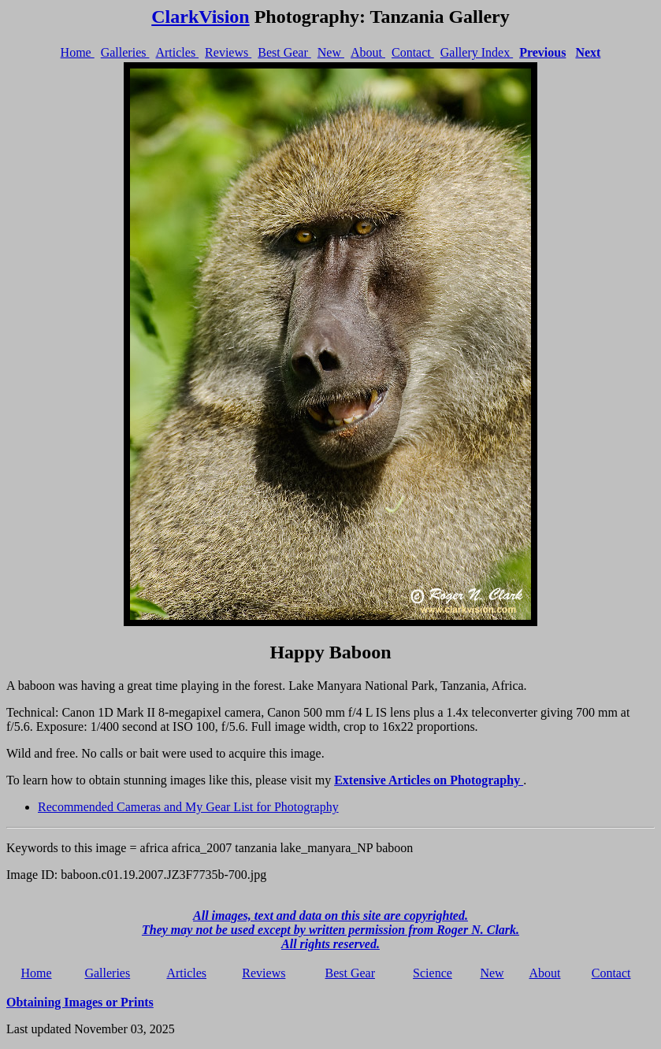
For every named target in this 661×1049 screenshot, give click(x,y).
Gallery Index (476, 52)
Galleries (125, 52)
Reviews (228, 52)
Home (78, 52)
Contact (413, 52)
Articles (177, 52)
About (368, 52)
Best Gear (284, 52)
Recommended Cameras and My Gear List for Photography (188, 807)
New (331, 52)
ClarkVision (200, 16)
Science (432, 973)
